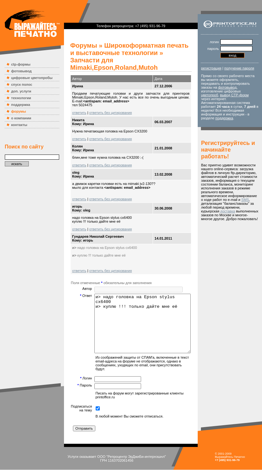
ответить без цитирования (104, 105)
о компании (18, 118)
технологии (18, 98)
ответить (73, 105)
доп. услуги (18, 91)
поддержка (17, 105)
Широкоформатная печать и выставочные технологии (126, 49)
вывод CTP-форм (239, 99)
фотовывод (18, 71)
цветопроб (214, 99)
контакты (16, 125)
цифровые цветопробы (29, 78)
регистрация (216, 68)
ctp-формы (17, 64)
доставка (213, 230)
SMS (228, 219)
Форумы (77, 45)
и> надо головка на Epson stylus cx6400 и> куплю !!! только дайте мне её (142, 321)
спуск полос (18, 84)
